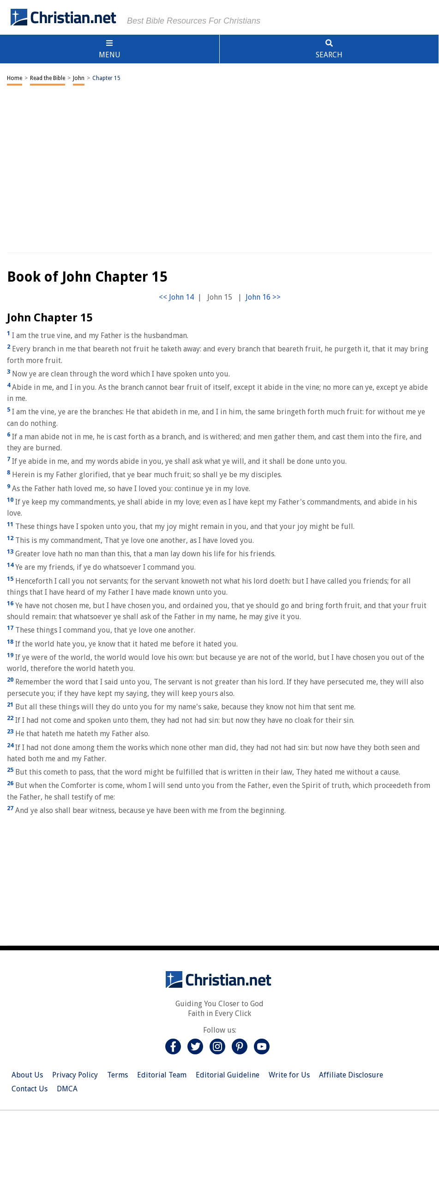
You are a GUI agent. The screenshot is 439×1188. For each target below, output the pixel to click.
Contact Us (30, 1088)
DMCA (67, 1088)
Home (14, 78)
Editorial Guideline (227, 1075)
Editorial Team (161, 1075)
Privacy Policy (75, 1075)
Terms (117, 1075)
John (78, 78)
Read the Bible (47, 78)
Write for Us (289, 1075)
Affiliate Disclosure (351, 1075)
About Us (27, 1075)
